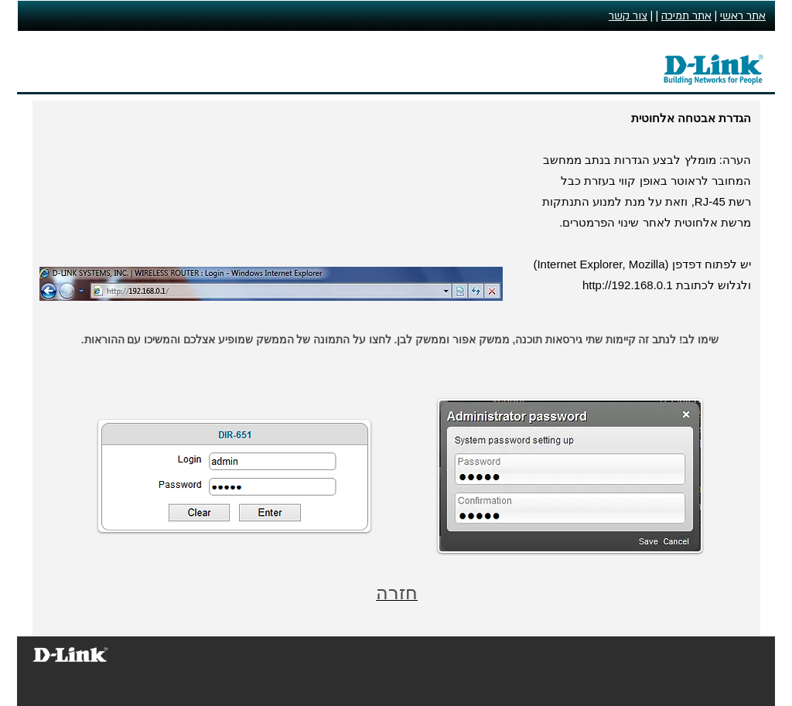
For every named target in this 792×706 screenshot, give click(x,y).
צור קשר (628, 16)
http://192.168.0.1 (627, 285)
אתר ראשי (743, 16)
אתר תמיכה (686, 16)
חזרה (397, 592)
